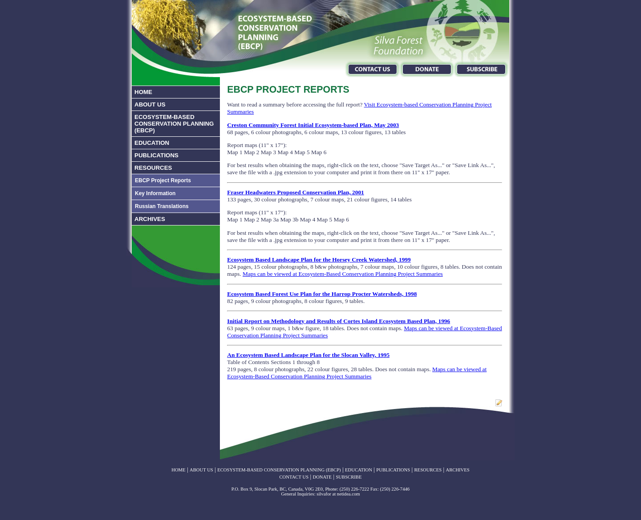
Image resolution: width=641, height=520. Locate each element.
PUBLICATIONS (156, 155)
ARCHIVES (149, 219)
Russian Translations (162, 206)
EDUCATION (151, 142)
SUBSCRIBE (348, 477)
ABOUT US (150, 104)
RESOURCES (153, 167)
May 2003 (386, 125)
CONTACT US (294, 477)
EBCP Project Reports (163, 180)
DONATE (322, 477)
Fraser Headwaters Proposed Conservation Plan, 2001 (295, 192)
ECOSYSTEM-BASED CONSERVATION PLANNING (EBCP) (174, 124)
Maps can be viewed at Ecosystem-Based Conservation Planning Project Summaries (343, 273)
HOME (143, 92)
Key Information (155, 193)
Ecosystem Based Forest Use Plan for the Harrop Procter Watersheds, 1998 (322, 294)
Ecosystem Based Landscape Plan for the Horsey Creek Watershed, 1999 (318, 259)
